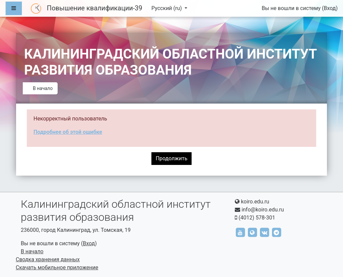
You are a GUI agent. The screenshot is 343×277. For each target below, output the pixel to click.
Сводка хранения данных (48, 259)
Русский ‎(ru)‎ (167, 8)
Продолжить (172, 158)
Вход (330, 8)
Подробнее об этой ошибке (67, 132)
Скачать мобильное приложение (57, 267)
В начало (43, 88)
